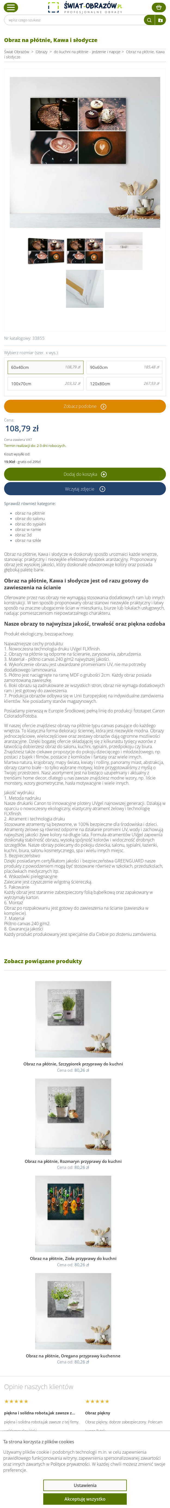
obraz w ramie (28, 529)
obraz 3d (23, 534)
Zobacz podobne (80, 406)
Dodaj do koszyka (85, 474)
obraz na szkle (28, 540)
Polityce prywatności (70, 1464)
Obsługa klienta (28, 1362)
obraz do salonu (30, 518)
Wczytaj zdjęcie (80, 489)
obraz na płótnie (30, 513)
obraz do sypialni (30, 524)
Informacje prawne (31, 1376)
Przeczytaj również (31, 1391)
